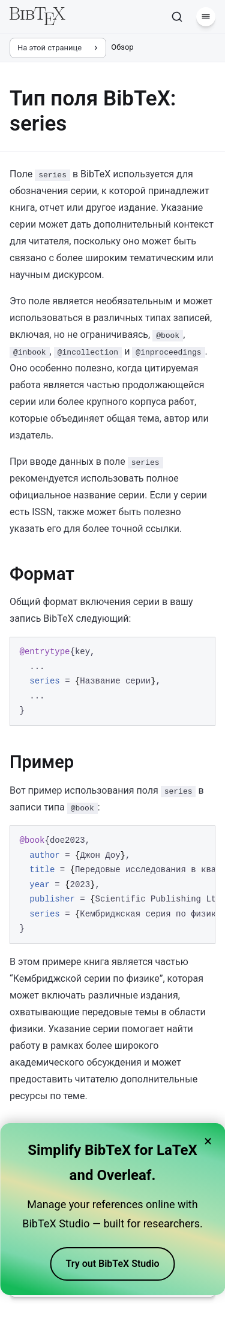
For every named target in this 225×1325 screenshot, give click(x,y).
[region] (112, 884)
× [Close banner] (208, 1141)
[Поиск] (177, 17)
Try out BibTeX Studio (113, 1263)
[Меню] (205, 16)
